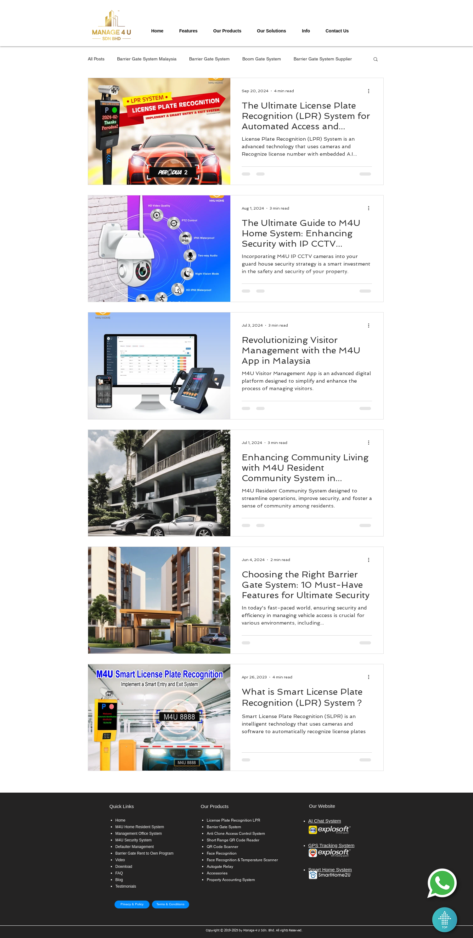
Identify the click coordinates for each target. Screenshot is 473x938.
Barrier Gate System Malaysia (147, 58)
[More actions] (371, 91)
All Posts (96, 58)
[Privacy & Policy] (132, 904)
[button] (192, 31)
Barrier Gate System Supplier (323, 58)
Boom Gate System (261, 58)
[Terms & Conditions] (170, 904)
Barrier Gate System (209, 58)
